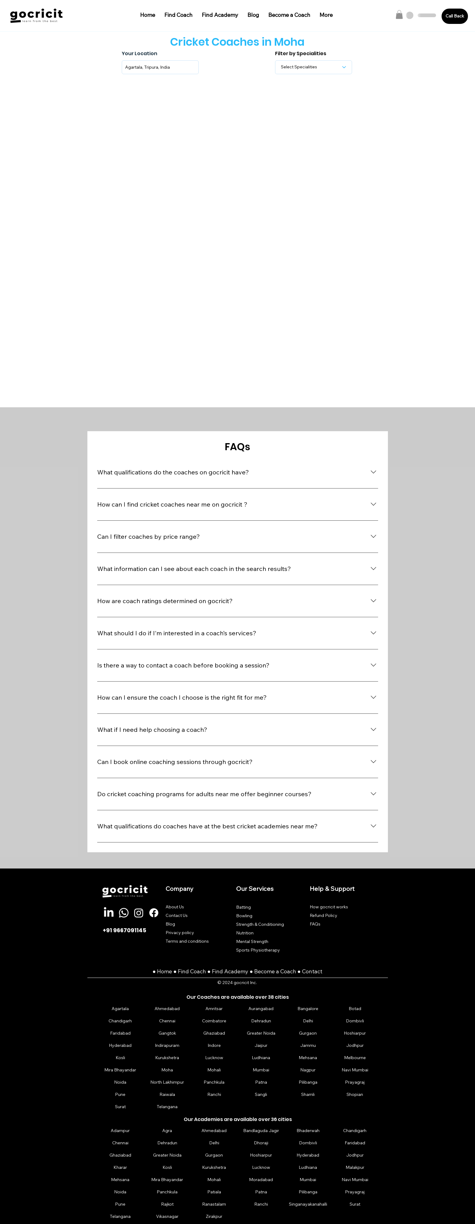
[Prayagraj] (355, 1081)
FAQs (315, 924)
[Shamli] (308, 1094)
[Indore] (214, 1045)
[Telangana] (167, 1106)
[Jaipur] (261, 1045)
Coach (198, 971)
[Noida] (120, 1081)
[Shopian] (355, 1094)
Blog (170, 924)
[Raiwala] (167, 1094)
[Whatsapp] (124, 913)
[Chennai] (167, 1020)
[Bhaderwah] (308, 1130)
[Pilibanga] (308, 1081)
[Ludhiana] (261, 1057)
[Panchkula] (214, 1081)
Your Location (139, 53)
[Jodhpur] (355, 1045)
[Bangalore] (308, 1008)
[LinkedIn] (109, 913)
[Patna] (261, 1081)
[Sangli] (261, 1094)
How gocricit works (329, 907)
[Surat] (120, 1106)
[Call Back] (455, 16)
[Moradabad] (261, 1179)
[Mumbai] (261, 1069)
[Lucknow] (214, 1057)
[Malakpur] (355, 1167)
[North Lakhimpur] (167, 1081)
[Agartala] (120, 1008)
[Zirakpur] (214, 1216)
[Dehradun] (261, 1020)
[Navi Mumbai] (355, 1069)
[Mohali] (214, 1069)
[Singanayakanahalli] (308, 1204)
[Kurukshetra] (167, 1057)
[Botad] (355, 1008)
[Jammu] (308, 1045)
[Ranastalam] (214, 1204)
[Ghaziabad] (214, 1032)
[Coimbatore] (214, 1020)
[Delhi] (308, 1020)
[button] (399, 14)
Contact (312, 971)
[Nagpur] (308, 1069)
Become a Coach (275, 971)
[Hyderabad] (120, 1045)
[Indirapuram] (167, 1045)
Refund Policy (323, 915)
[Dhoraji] (261, 1142)
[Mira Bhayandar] (120, 1069)
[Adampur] (120, 1130)
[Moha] (167, 1069)
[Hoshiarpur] (355, 1032)
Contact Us (177, 915)
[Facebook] (154, 913)
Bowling (244, 915)
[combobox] (160, 67)
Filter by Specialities (300, 53)
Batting (243, 907)
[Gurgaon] (308, 1032)
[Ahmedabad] (167, 1008)
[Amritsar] (214, 1008)
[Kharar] (120, 1167)
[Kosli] (120, 1057)
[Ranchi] (214, 1094)
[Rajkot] (167, 1204)
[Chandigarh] (120, 1020)
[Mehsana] (308, 1057)
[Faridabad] (120, 1032)
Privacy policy (180, 932)
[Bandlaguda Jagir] (261, 1130)
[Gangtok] (167, 1032)
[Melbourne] (355, 1057)
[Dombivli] (355, 1020)
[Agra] (167, 1130)
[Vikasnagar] (167, 1216)
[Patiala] (214, 1191)
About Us (175, 907)
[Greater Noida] (261, 1032)
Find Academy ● (233, 971)
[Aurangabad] (261, 1008)
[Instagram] (139, 913)
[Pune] (120, 1094)
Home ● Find (173, 971)
